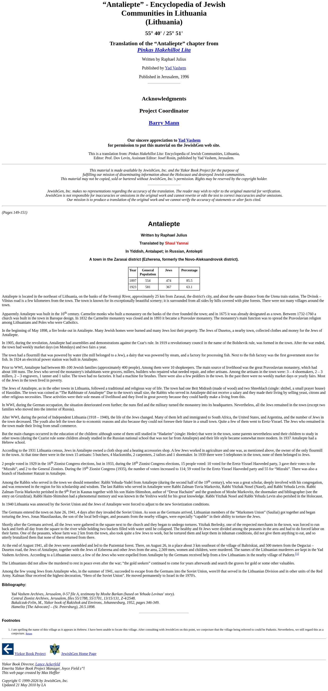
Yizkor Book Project (30, 654)
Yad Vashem (175, 68)
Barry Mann (164, 123)
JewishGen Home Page (78, 654)
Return (29, 633)
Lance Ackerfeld (47, 664)
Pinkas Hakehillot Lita (164, 50)
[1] (297, 553)
